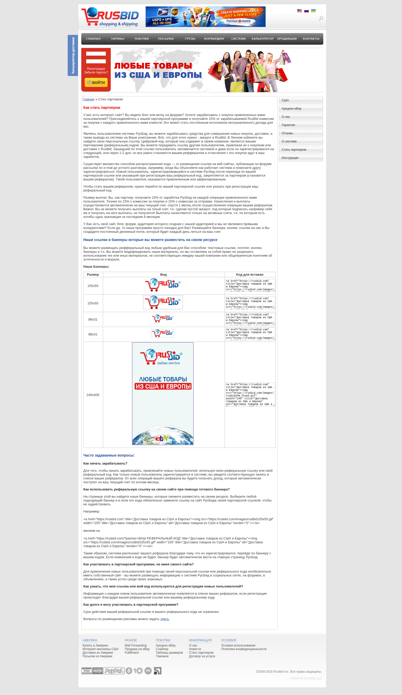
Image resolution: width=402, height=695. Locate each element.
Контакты (311, 38)
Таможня (162, 663)
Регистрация (96, 69)
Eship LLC (315, 685)
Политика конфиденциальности (244, 656)
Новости (195, 656)
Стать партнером (294, 149)
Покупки (142, 38)
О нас (286, 117)
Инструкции (290, 158)
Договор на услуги (202, 663)
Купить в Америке (95, 652)
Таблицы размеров (169, 660)
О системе (289, 141)
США (285, 100)
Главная (93, 38)
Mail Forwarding (135, 652)
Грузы (190, 38)
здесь (164, 626)
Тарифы (117, 38)
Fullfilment (132, 660)
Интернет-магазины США (100, 656)
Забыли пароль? (96, 72)
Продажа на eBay (137, 656)
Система (238, 38)
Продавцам (287, 38)
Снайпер (162, 656)
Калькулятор (263, 38)
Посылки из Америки (97, 663)
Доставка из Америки (98, 660)
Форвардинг (214, 38)
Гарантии (288, 125)
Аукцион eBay (292, 108)
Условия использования (238, 652)
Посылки (166, 38)
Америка (90, 647)
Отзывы (287, 133)
